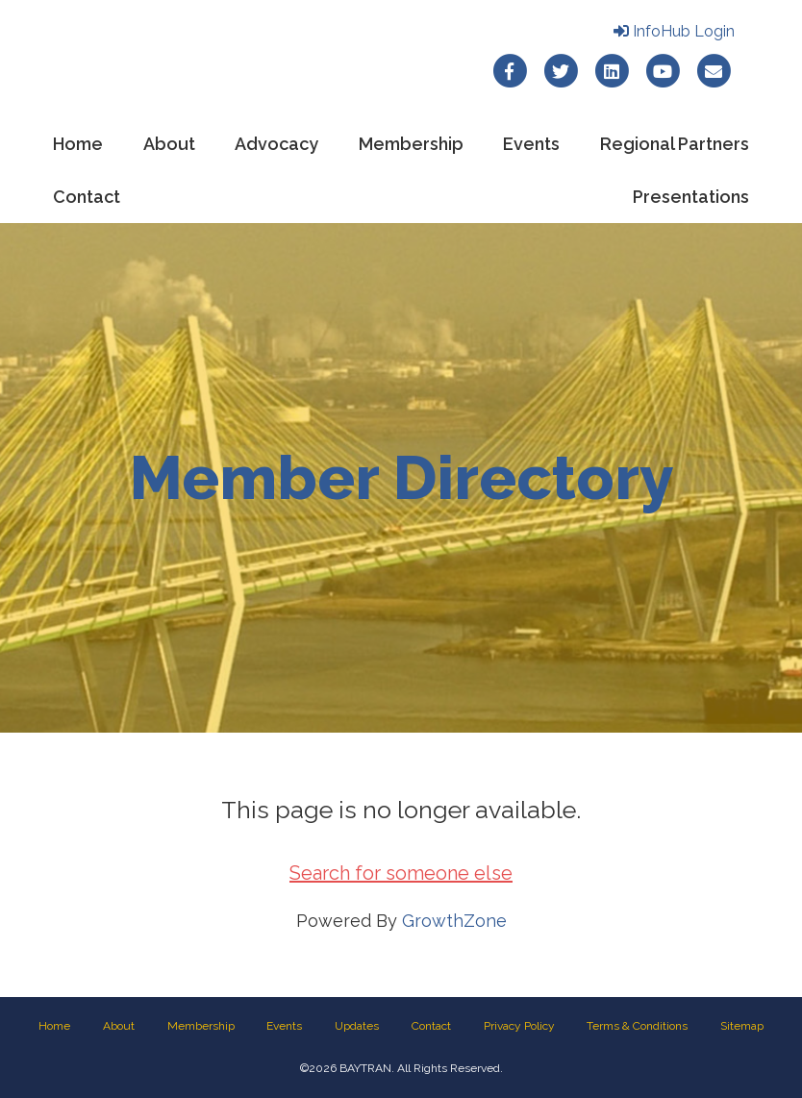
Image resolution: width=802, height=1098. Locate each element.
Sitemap (742, 1026)
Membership (411, 144)
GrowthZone (454, 921)
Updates (357, 1026)
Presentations (691, 197)
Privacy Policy (519, 1026)
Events (531, 144)
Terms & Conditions (637, 1026)
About (169, 144)
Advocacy (276, 144)
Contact (86, 197)
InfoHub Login (674, 31)
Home (78, 144)
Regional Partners (674, 144)
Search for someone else (401, 873)
